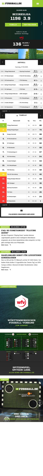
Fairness (2, 115)
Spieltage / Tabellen (40, 62)
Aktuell (21, 62)
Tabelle (13, 24)
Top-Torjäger (30, 24)
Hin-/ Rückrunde (40, 115)
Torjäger (2, 62)
